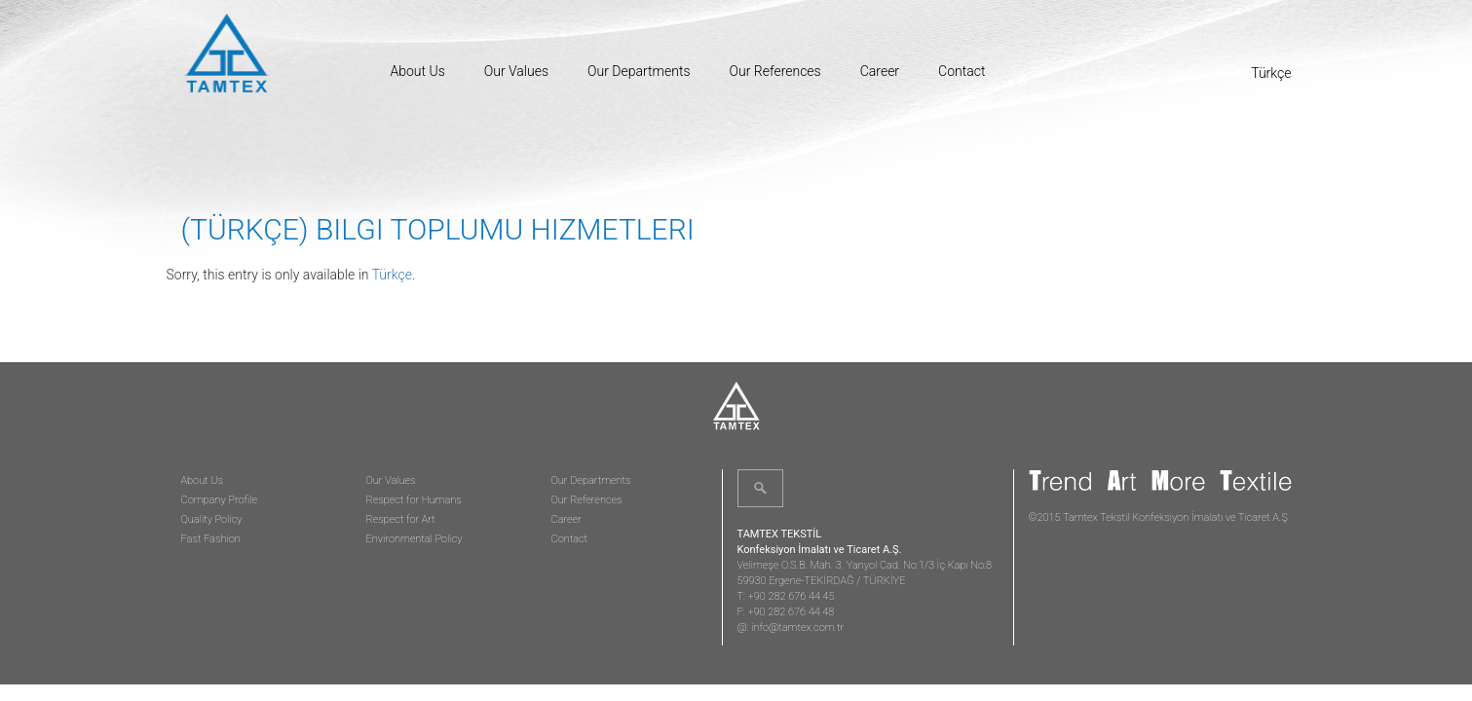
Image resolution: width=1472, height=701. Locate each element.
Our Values (516, 71)
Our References (775, 71)
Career (879, 71)
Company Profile (219, 500)
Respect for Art (400, 519)
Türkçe (392, 274)
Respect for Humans (414, 500)
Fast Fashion (211, 539)
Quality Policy (212, 519)
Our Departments (638, 71)
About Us (418, 71)
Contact (961, 71)
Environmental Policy (414, 539)
